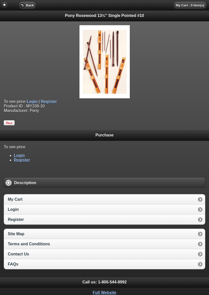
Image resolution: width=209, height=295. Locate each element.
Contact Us (18, 254)
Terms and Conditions (29, 244)
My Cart (15, 199)
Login (32, 101)
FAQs (13, 264)
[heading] (104, 5)
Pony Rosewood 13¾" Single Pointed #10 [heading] (104, 15)
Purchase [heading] (104, 135)
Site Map (16, 234)
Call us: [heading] (104, 282)
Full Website (104, 292)
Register (49, 101)
